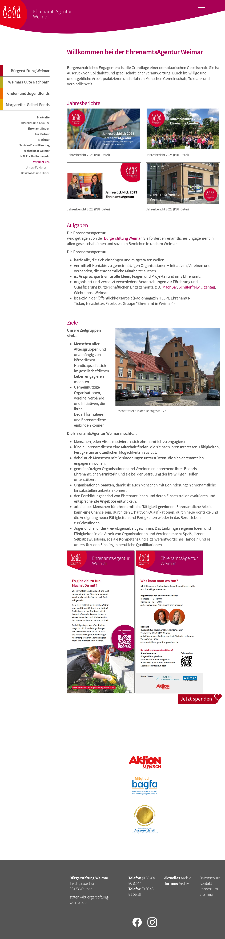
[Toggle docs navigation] (201, 7)
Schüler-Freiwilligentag (34, 145)
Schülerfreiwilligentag (197, 287)
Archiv (186, 878)
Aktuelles (172, 878)
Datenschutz (209, 878)
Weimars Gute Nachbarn (29, 82)
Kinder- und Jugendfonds (28, 93)
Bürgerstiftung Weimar (30, 71)
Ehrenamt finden (39, 128)
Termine (171, 883)
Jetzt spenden (200, 696)
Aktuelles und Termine (35, 123)
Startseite (43, 117)
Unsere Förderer (36, 167)
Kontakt (205, 883)
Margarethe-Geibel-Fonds (28, 104)
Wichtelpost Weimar (36, 151)
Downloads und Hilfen (35, 173)
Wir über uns (41, 162)
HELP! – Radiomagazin (35, 156)
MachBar (44, 140)
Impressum (208, 889)
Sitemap (206, 894)
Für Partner (42, 134)
